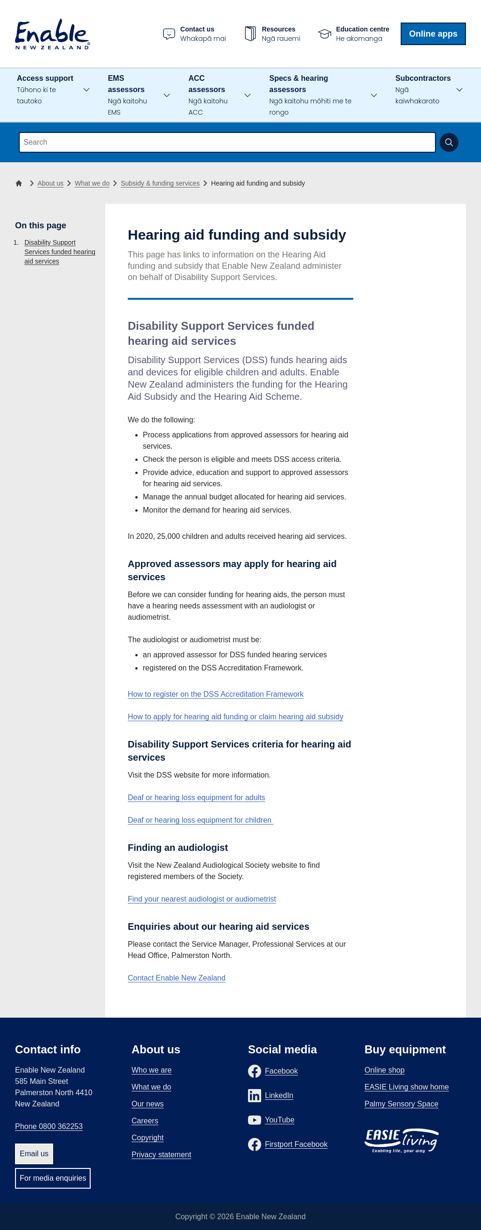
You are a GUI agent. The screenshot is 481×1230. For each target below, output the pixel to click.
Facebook (281, 1071)
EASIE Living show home (407, 1087)
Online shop (384, 1070)
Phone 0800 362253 (49, 1126)
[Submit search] (449, 142)
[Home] (20, 183)
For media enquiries (53, 1178)
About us (50, 183)
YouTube (280, 1120)
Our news (147, 1104)
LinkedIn (279, 1095)
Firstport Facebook (296, 1144)
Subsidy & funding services (160, 183)
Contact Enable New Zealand (176, 978)
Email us (34, 1154)
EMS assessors (127, 95)
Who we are (151, 1070)
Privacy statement (161, 1155)
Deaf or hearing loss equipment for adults (196, 798)
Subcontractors (423, 90)
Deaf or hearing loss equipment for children (200, 820)
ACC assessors (207, 95)
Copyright (147, 1138)
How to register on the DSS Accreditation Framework (215, 694)
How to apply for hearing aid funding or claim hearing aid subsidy (235, 717)
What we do (92, 183)
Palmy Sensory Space (401, 1104)
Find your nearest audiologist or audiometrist (202, 899)
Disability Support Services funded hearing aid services (59, 252)
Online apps (433, 34)
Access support (45, 90)
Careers (145, 1121)
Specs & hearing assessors (310, 95)
